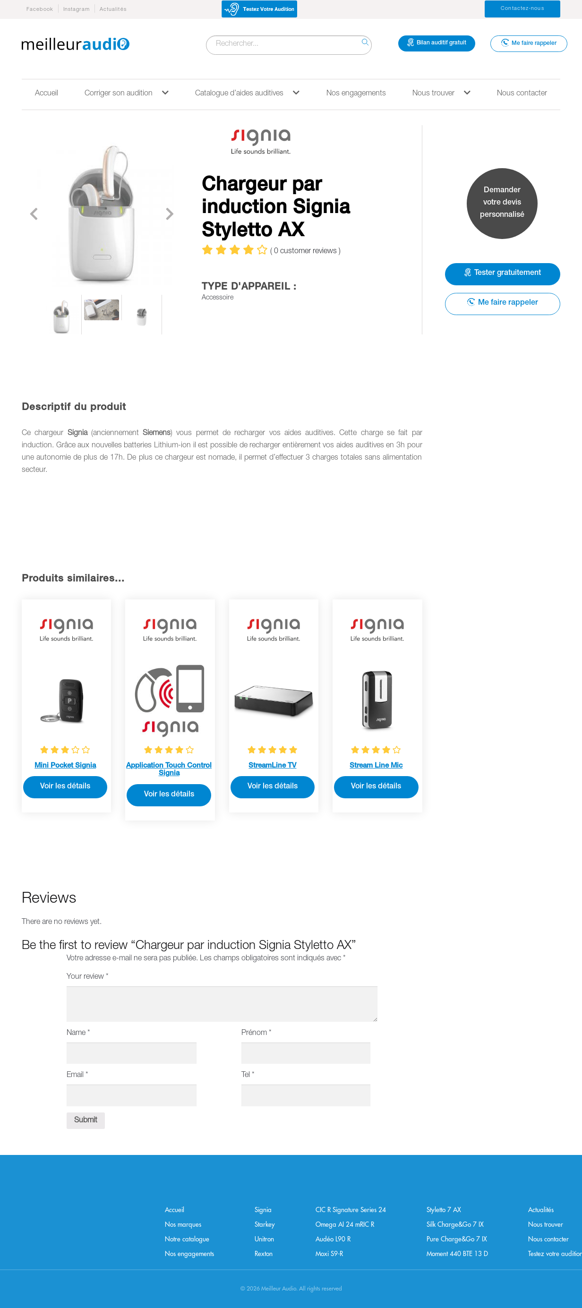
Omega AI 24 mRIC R (345, 1225)
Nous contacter (522, 94)
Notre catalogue (187, 1239)
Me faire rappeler (528, 43)
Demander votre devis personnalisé (502, 203)
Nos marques (183, 1225)
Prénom (256, 1033)
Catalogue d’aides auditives (247, 93)
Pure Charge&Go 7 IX (457, 1239)
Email (77, 1075)
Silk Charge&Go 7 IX (455, 1225)
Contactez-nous (522, 8)
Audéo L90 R (333, 1239)
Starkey (265, 1225)
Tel (248, 1075)
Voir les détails (65, 787)
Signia (263, 1210)
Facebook (39, 9)
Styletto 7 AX (444, 1210)
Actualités (113, 9)
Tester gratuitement (502, 273)
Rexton (264, 1254)
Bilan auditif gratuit (436, 42)
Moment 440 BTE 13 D (457, 1254)
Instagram (76, 9)
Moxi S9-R (329, 1254)
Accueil (46, 94)
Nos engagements (356, 94)
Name (78, 1033)
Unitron (264, 1239)
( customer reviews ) (305, 252)
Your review (88, 977)
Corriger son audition (127, 93)
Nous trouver (441, 93)
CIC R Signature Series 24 (351, 1210)
